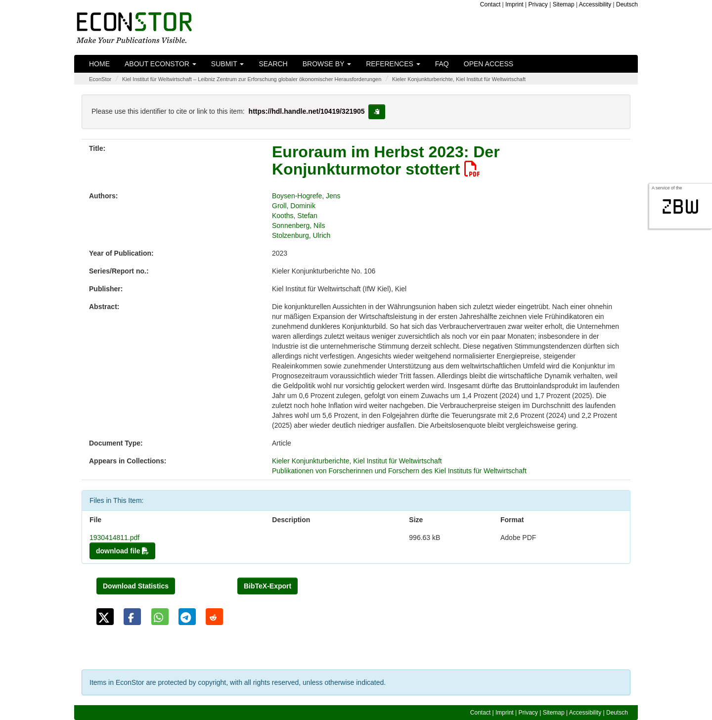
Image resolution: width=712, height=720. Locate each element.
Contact (490, 4)
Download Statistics (136, 586)
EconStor (100, 79)
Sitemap (564, 4)
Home (99, 64)
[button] (105, 616)
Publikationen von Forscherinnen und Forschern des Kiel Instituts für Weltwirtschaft (399, 471)
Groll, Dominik (293, 206)
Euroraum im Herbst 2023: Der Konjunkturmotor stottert (386, 160)
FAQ (442, 64)
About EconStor (160, 64)
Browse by (327, 64)
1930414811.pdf (114, 537)
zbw (681, 206)
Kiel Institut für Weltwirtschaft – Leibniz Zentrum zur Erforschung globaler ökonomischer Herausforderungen (251, 79)
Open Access (488, 64)
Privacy (538, 4)
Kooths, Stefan (294, 216)
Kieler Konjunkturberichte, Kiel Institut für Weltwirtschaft (459, 79)
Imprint (514, 4)
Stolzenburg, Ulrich (301, 235)
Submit (227, 64)
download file (122, 551)
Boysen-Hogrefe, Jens (306, 196)
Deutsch (627, 4)
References (393, 64)
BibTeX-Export (267, 586)
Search (273, 64)
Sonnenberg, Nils (298, 225)
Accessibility (595, 4)
